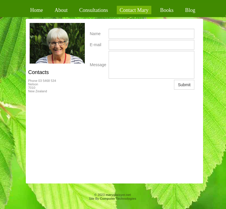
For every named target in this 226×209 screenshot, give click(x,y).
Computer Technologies (118, 198)
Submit (184, 84)
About (61, 10)
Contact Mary (134, 10)
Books (166, 10)
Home (36, 10)
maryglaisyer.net (118, 195)
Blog (190, 10)
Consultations (93, 10)
